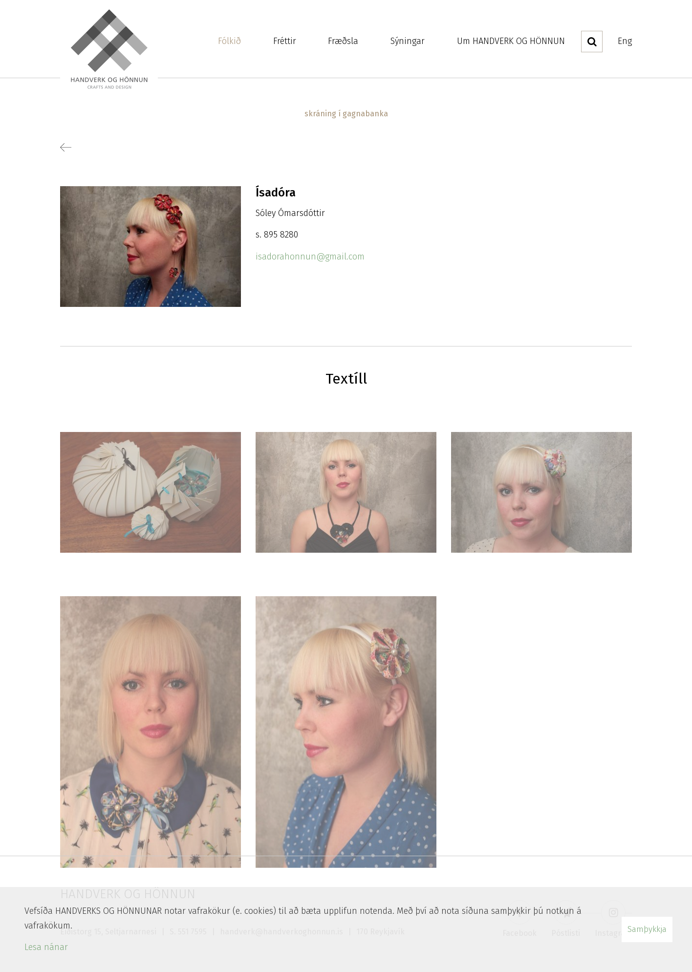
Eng (625, 41)
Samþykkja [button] (647, 929)
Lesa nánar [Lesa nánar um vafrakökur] (46, 947)
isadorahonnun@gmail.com (310, 256)
